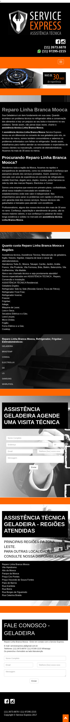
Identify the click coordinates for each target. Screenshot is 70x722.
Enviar (33, 467)
